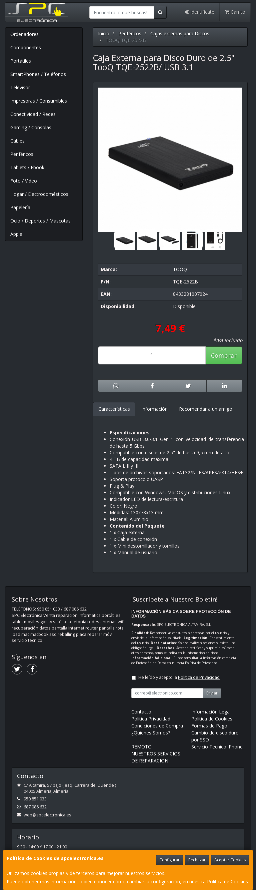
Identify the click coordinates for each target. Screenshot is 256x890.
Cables (17, 141)
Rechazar (197, 860)
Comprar (224, 355)
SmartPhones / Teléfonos (38, 74)
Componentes (25, 47)
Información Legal (211, 711)
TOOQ (180, 269)
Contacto (141, 711)
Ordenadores (24, 34)
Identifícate (199, 12)
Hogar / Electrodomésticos (39, 194)
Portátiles (20, 61)
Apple (16, 234)
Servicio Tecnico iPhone (217, 746)
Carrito (235, 12)
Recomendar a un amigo (205, 409)
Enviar (212, 693)
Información (154, 409)
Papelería (20, 207)
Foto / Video (23, 181)
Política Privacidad (150, 718)
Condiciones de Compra (157, 725)
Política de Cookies (227, 881)
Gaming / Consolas (30, 127)
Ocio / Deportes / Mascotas (40, 221)
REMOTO (141, 746)
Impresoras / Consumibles (38, 101)
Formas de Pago (209, 725)
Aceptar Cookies (230, 860)
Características (114, 409)
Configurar (169, 860)
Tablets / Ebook (27, 167)
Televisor (20, 87)
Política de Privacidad (201, 663)
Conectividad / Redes (33, 114)
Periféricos (21, 154)
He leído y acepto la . (179, 677)
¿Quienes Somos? (150, 732)
